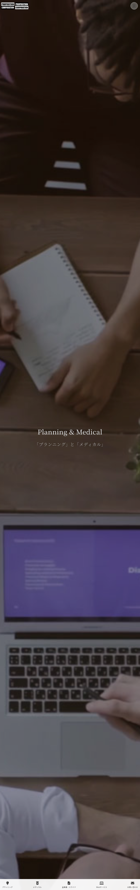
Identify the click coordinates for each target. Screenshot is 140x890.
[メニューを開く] (134, 5)
